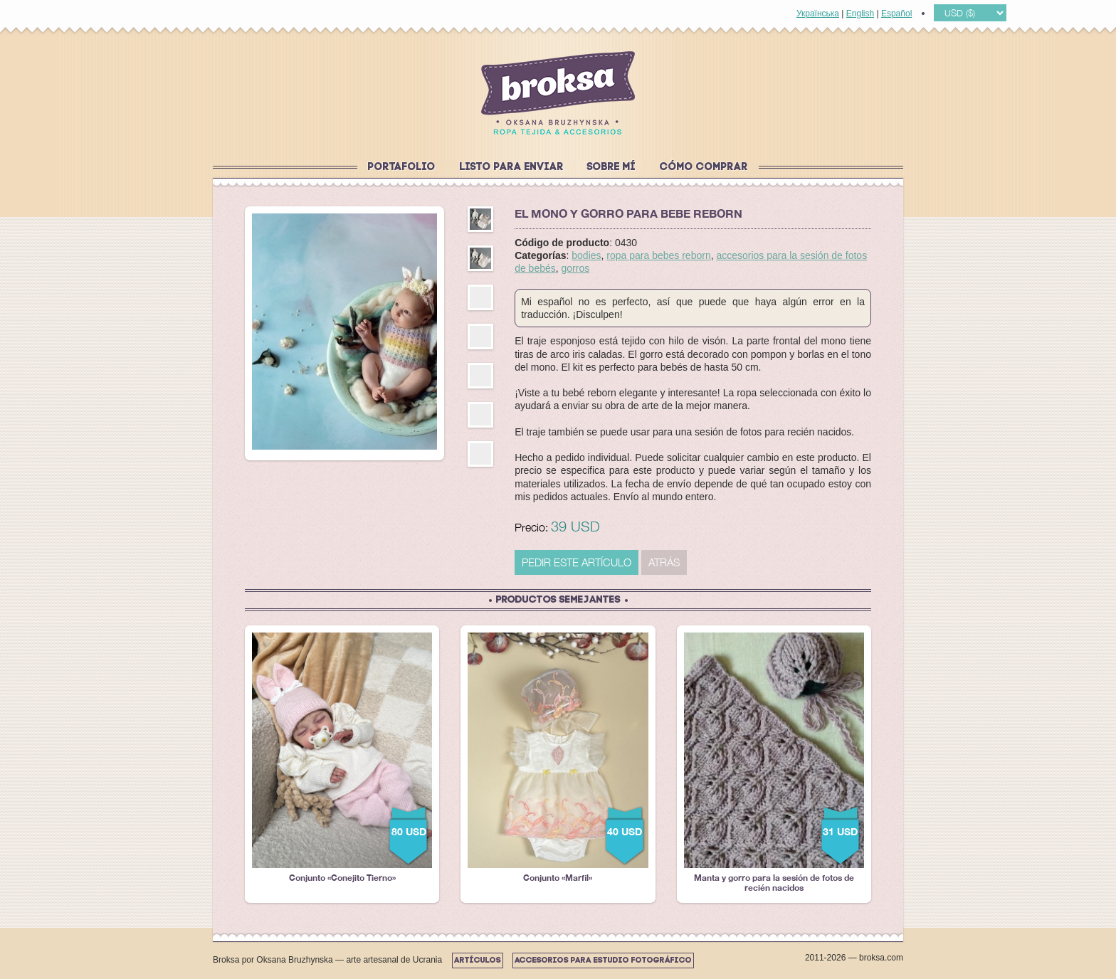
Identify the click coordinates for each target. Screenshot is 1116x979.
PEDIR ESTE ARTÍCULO (576, 562)
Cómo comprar (704, 167)
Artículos (477, 960)
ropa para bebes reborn (658, 255)
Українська (817, 13)
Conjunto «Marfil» (558, 758)
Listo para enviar (512, 167)
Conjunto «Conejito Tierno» (342, 758)
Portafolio (402, 167)
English (860, 13)
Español (896, 13)
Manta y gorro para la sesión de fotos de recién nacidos (774, 763)
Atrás (664, 562)
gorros (576, 268)
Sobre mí (611, 167)
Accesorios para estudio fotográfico (603, 960)
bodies (586, 255)
